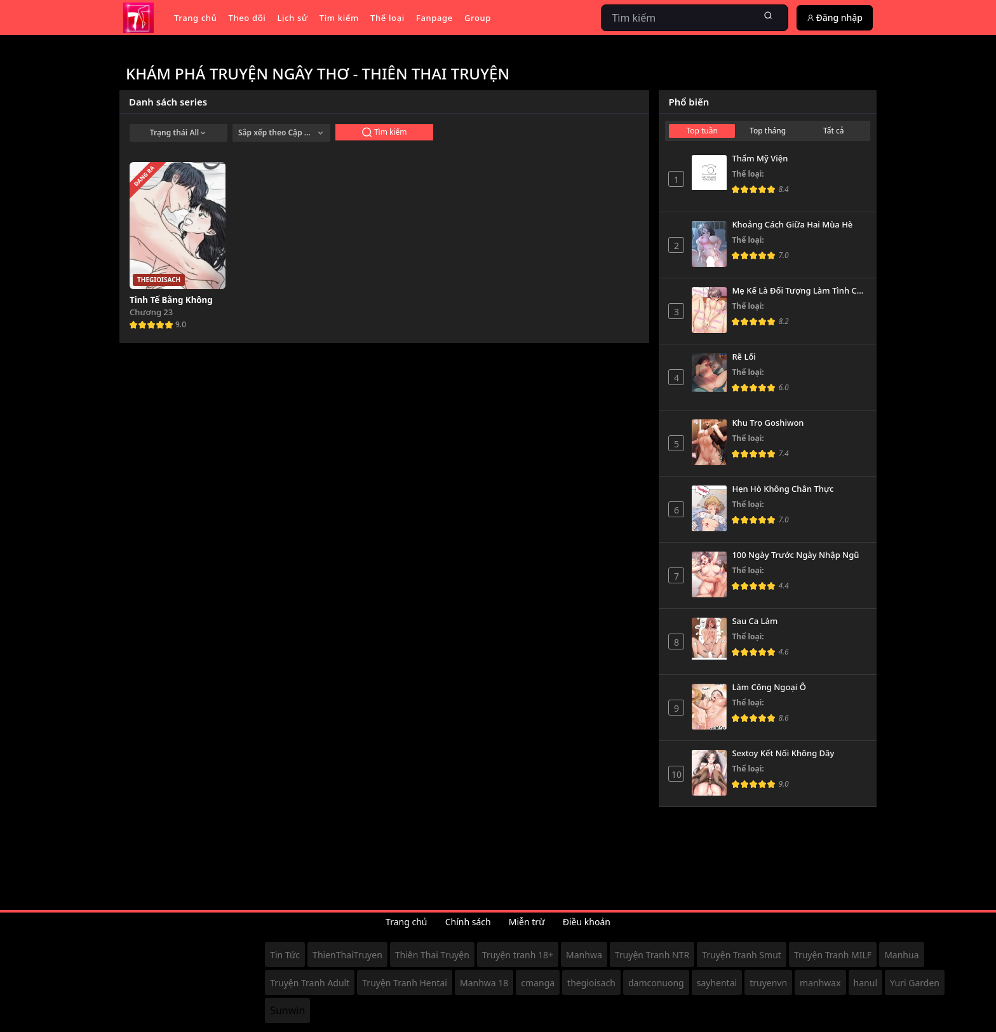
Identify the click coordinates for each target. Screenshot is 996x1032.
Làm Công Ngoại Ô (768, 687)
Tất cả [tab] (833, 130)
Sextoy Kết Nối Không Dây (783, 754)
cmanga (538, 983)
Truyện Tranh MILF (833, 955)
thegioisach (591, 983)
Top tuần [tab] (702, 130)
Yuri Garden (914, 983)
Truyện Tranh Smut (741, 955)
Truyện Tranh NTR (652, 955)
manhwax (820, 983)
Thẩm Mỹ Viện (760, 159)
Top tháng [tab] (768, 130)
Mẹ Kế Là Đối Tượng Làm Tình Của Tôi (799, 291)
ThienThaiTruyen (347, 955)
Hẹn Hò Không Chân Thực (782, 489)
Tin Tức (285, 955)
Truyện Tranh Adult (309, 983)
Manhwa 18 (484, 983)
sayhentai (717, 983)
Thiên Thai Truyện (432, 955)
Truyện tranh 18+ (517, 955)
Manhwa (584, 955)
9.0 (180, 324)
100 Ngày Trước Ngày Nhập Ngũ (795, 555)
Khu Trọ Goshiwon (768, 423)
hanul (865, 983)
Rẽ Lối (743, 357)
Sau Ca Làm (754, 621)
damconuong (656, 983)
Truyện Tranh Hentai (404, 983)
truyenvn (768, 983)
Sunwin (287, 1010)
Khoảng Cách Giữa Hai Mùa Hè (792, 225)
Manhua (901, 955)
